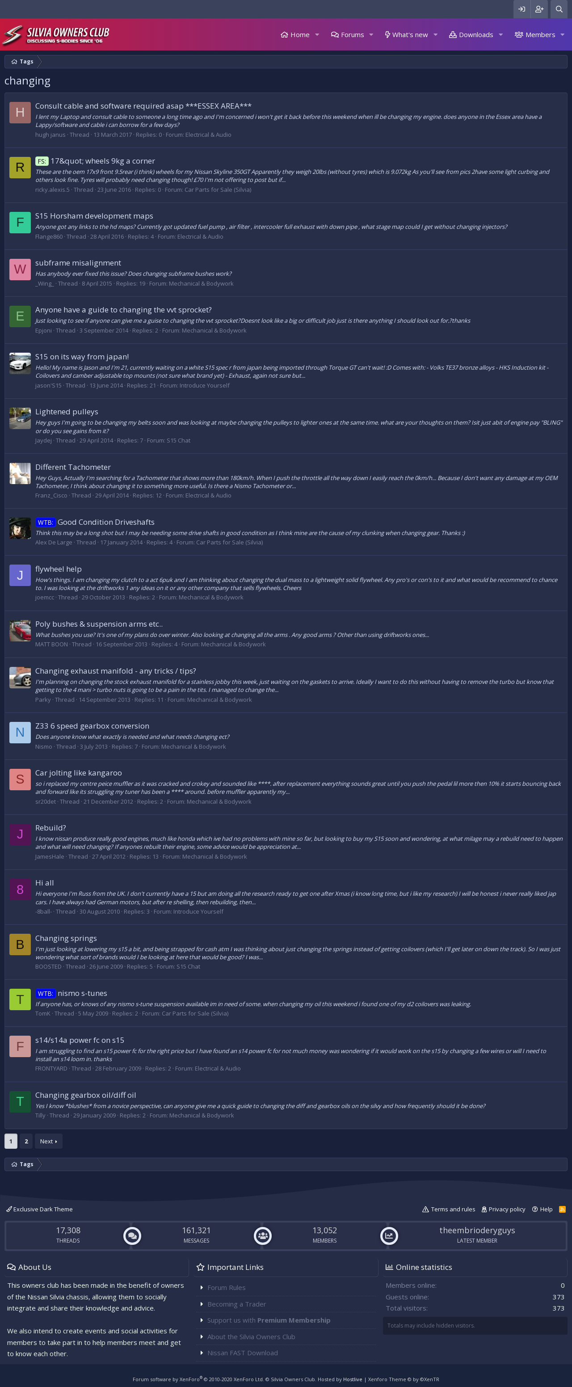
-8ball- (43, 911)
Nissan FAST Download (242, 1352)
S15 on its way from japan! (82, 356)
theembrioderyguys (477, 1230)
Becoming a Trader (236, 1303)
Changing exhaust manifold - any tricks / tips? (115, 671)
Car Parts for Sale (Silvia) (218, 189)
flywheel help (58, 569)
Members (540, 34)
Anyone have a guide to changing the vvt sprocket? (123, 309)
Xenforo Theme (403, 1379)
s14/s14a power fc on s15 (80, 1040)
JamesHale (49, 856)
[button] (317, 35)
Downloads (476, 34)
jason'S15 (48, 385)
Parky (43, 700)
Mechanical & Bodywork (201, 283)
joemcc (44, 597)
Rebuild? (50, 827)
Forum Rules (226, 1287)
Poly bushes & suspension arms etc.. (99, 624)
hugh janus (50, 135)
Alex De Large (53, 542)
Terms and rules (453, 1209)
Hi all (44, 882)
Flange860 (49, 236)
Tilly (40, 1115)
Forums (352, 34)
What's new (410, 34)
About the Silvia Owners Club (251, 1336)
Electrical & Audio (208, 135)
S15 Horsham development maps (94, 216)
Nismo (43, 746)
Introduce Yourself (205, 385)
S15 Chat (178, 440)
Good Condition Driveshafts (95, 522)
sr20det (45, 801)
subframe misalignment (78, 262)
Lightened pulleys (66, 411)
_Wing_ (44, 283)
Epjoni (43, 330)
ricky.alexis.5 (52, 189)
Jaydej (43, 440)
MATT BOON (51, 644)
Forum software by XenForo (198, 1379)
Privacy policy (507, 1209)
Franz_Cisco (51, 495)
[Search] (559, 9)
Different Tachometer (73, 467)
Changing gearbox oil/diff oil (85, 1095)
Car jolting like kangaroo (78, 772)
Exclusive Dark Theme (39, 1209)
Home (300, 34)
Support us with (269, 1319)
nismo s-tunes (71, 993)
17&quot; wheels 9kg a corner (95, 161)
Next (46, 1141)
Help (546, 1209)
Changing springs (66, 938)
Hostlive (352, 1379)
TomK (42, 1013)
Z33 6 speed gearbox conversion (92, 726)
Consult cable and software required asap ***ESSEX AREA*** (143, 106)
